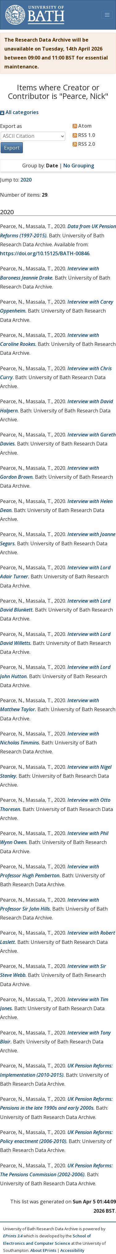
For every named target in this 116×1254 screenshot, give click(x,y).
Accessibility (72, 1250)
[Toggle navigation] (107, 15)
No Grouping (78, 165)
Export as (11, 126)
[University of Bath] (34, 15)
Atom (81, 125)
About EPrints (43, 1250)
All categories (19, 112)
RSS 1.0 (82, 135)
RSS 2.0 (82, 144)
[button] (12, 147)
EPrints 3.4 (13, 1236)
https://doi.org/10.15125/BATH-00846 (44, 253)
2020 (26, 179)
